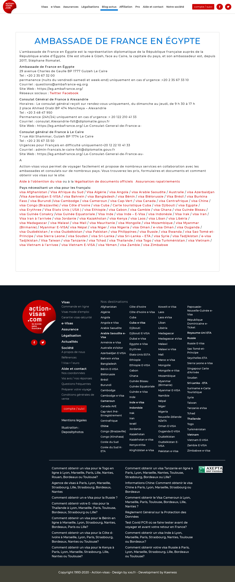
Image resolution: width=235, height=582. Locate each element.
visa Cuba (101, 205)
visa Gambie (140, 209)
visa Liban (157, 218)
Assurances (70, 11)
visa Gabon (118, 209)
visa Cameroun (94, 201)
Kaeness (170, 572)
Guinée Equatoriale (142, 386)
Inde (132, 397)
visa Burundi (40, 201)
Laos (161, 312)
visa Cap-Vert (121, 201)
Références (69, 357)
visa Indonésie (160, 214)
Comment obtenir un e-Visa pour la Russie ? (85, 497)
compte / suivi (203, 11)
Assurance (70, 329)
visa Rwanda (171, 231)
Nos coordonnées (73, 373)
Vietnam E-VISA (197, 440)
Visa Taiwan (51, 240)
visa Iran (200, 214)
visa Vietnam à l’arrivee (38, 245)
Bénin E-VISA (109, 369)
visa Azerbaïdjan (201, 192)
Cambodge (108, 390)
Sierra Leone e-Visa (200, 363)
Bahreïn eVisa (110, 358)
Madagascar (166, 333)
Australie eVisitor (112, 347)
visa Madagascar (33, 223)
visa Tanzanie (75, 240)
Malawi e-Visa (167, 349)
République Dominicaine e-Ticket (197, 323)
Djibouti (134, 328)
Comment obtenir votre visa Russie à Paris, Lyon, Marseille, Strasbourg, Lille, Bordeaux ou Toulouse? (157, 552)
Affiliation (125, 11)
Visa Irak (182, 214)
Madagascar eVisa (170, 338)
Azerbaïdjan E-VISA (113, 353)
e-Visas (55, 11)
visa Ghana (162, 209)
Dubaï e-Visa (137, 338)
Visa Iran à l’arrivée (35, 218)
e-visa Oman (163, 227)
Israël (132, 423)
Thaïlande (194, 418)
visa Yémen (107, 245)
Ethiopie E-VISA (139, 365)
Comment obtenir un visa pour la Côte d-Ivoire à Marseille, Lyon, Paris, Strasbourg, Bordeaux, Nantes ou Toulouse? (82, 537)
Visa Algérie (96, 192)
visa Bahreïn (74, 196)
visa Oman (141, 227)
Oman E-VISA (167, 426)
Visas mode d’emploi (75, 312)
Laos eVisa (165, 317)
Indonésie (136, 407)
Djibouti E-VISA (139, 333)
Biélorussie (108, 374)
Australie (176, 192)
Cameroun (108, 401)
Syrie (190, 397)
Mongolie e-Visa (168, 370)
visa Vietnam (199, 240)
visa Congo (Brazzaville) (39, 205)
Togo (190, 424)
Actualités (70, 341)
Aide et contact (153, 11)
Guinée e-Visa (138, 391)
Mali (161, 354)
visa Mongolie (129, 223)
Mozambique (167, 375)
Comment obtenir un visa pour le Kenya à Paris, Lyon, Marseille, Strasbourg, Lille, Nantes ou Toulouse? (83, 552)
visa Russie (149, 231)
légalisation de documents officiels (104, 181)
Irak (131, 413)
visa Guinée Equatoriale (75, 214)
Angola (105, 317)
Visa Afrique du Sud (67, 192)
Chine (105, 426)
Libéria (162, 328)
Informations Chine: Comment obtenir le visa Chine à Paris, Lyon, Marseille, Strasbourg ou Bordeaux (159, 487)
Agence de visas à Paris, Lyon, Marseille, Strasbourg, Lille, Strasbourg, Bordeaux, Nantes (81, 487)
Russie (191, 338)
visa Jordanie (65, 218)
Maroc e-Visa (166, 360)
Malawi (162, 344)
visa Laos (138, 218)
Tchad (191, 413)
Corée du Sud (110, 442)
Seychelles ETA (197, 358)
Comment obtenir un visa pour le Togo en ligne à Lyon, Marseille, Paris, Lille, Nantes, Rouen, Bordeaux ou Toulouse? (83, 473)
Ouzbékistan (166, 436)
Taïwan (192, 402)
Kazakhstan (137, 434)
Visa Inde (105, 214)
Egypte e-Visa (138, 344)
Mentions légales (74, 420)
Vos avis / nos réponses (77, 378)
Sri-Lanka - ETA (197, 383)
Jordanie (135, 429)
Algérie (105, 312)
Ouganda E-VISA (169, 431)
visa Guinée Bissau (190, 209)
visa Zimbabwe (155, 245)
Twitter (56, 93)
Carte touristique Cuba (132, 205)
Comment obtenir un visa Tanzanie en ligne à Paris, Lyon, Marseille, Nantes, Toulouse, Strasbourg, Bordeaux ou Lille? (159, 473)
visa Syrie (161, 236)
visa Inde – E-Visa (131, 214)
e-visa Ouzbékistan (67, 231)
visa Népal (78, 227)
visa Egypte (188, 205)
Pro (137, 11)
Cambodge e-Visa (112, 395)
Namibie (163, 395)
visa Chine (199, 201)
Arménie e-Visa (111, 342)
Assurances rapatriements (158, 181)
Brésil (104, 379)
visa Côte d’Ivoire (76, 205)
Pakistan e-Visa (168, 451)
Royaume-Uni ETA (199, 332)
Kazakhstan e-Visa (141, 439)
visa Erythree (30, 209)
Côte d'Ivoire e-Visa (142, 312)
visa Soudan (78, 236)
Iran (132, 418)
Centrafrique (109, 420)
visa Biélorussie (151, 196)
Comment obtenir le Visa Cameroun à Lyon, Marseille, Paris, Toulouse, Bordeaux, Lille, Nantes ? (158, 502)
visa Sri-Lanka (103, 236)
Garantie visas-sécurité (77, 317)
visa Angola (119, 192)
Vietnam (193, 434)
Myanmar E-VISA (54, 227)
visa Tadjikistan (185, 236)
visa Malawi (59, 223)
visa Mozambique (158, 223)
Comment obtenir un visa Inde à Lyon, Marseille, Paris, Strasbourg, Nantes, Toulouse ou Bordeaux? (159, 537)
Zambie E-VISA (197, 445)
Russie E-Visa (195, 343)
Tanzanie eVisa (197, 408)
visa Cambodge (66, 201)
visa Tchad (97, 240)
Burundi (106, 385)
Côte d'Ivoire (137, 306)
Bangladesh (109, 363)
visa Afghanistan (33, 192)
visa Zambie (130, 245)
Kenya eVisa (137, 445)
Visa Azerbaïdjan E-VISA (41, 196)
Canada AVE (108, 406)
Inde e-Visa (136, 402)
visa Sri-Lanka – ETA (134, 236)
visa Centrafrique (173, 201)
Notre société (175, 11)
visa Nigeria (119, 227)
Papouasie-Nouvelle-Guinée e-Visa (200, 310)
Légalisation (71, 335)
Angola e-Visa (110, 322)
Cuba (132, 317)
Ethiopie (135, 360)
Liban (162, 322)
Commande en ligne (75, 306)
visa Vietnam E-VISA (78, 245)
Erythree (135, 349)
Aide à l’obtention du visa (40, 181)
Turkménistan (196, 429)
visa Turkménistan (169, 240)
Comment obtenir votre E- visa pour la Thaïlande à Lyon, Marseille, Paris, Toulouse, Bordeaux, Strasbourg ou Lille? (84, 508)
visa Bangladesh (101, 196)
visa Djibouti (164, 205)
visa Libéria (178, 218)
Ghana (133, 375)
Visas (44, 11)
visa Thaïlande (121, 240)
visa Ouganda (188, 227)
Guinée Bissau (138, 381)
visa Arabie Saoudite (149, 192)
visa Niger (98, 227)
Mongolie (164, 365)
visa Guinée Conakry (36, 214)
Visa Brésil (175, 196)
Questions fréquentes (76, 384)
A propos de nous (73, 352)
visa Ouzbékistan (33, 231)
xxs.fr (132, 572)
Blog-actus (109, 11)
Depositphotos (73, 432)
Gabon (133, 370)
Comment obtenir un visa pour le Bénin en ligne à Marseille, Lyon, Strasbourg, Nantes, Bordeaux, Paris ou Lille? (84, 522)
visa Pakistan (97, 231)
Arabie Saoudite (111, 328)
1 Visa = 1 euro (70, 363)
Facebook (70, 93)
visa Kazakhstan (92, 218)
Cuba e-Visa (137, 322)
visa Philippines (124, 231)
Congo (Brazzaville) (113, 431)
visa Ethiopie (95, 209)
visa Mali (79, 223)
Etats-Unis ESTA (139, 354)
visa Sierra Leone (51, 236)
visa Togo (143, 240)
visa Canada (146, 201)
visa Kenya (118, 218)
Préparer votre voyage (76, 389)
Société (68, 348)
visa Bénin (126, 196)
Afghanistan (109, 306)
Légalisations (90, 11)
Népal (162, 401)
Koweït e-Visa (167, 306)
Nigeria (163, 411)
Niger (162, 406)
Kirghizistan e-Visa (141, 450)
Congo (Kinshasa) (112, 436)
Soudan (192, 377)
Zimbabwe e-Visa (198, 450)
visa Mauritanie (102, 223)
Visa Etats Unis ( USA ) (63, 209)
